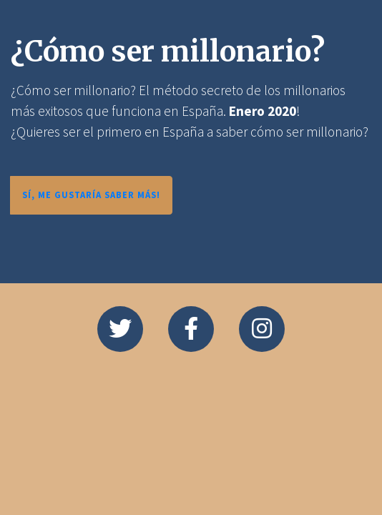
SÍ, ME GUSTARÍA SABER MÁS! (91, 194)
